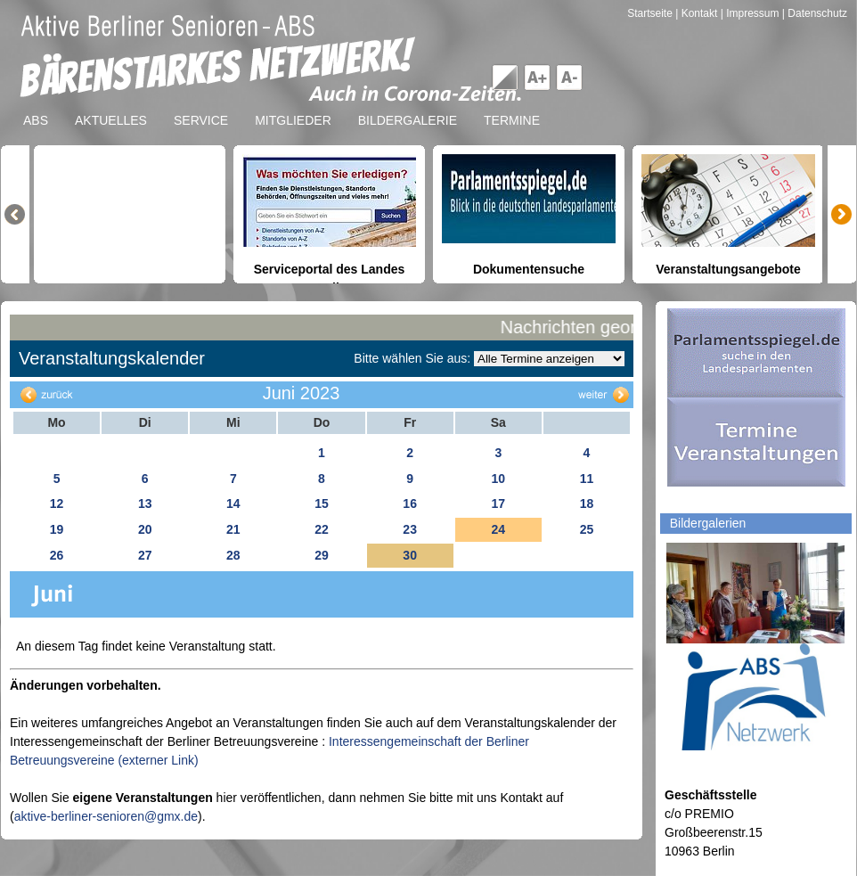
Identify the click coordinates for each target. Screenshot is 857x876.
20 (145, 529)
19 (57, 529)
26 (57, 555)
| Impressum (750, 13)
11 (587, 478)
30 (410, 555)
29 (321, 555)
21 (233, 529)
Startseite (651, 13)
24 (498, 529)
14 (233, 503)
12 (57, 503)
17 (498, 503)
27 (145, 555)
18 (587, 503)
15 (321, 503)
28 (233, 555)
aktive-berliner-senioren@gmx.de (106, 816)
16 (410, 503)
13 (145, 503)
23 (410, 529)
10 (498, 478)
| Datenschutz (814, 13)
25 (587, 529)
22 (321, 529)
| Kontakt (697, 13)
